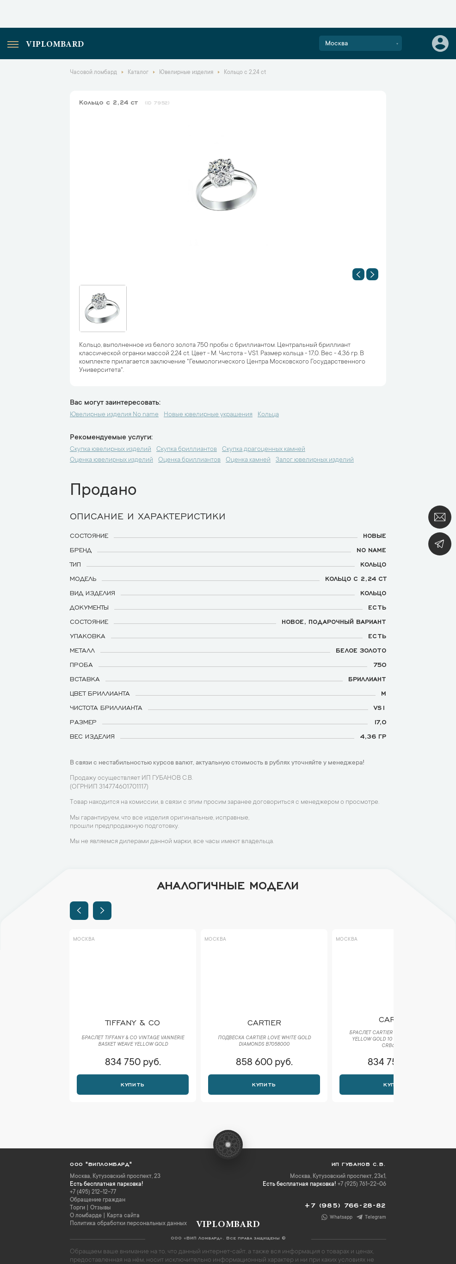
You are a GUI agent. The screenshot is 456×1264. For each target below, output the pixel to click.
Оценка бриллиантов (189, 460)
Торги (77, 1208)
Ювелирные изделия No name (114, 415)
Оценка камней (248, 460)
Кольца (268, 415)
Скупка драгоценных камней (263, 449)
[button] (358, 274)
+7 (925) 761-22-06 (362, 1184)
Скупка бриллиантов (186, 449)
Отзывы (100, 1208)
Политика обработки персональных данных (128, 1224)
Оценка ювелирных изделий (111, 460)
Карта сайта (123, 1216)
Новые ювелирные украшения (208, 415)
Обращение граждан (97, 1200)
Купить (132, 1083)
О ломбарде (86, 1216)
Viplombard (55, 45)
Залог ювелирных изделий (315, 460)
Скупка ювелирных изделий (110, 449)
